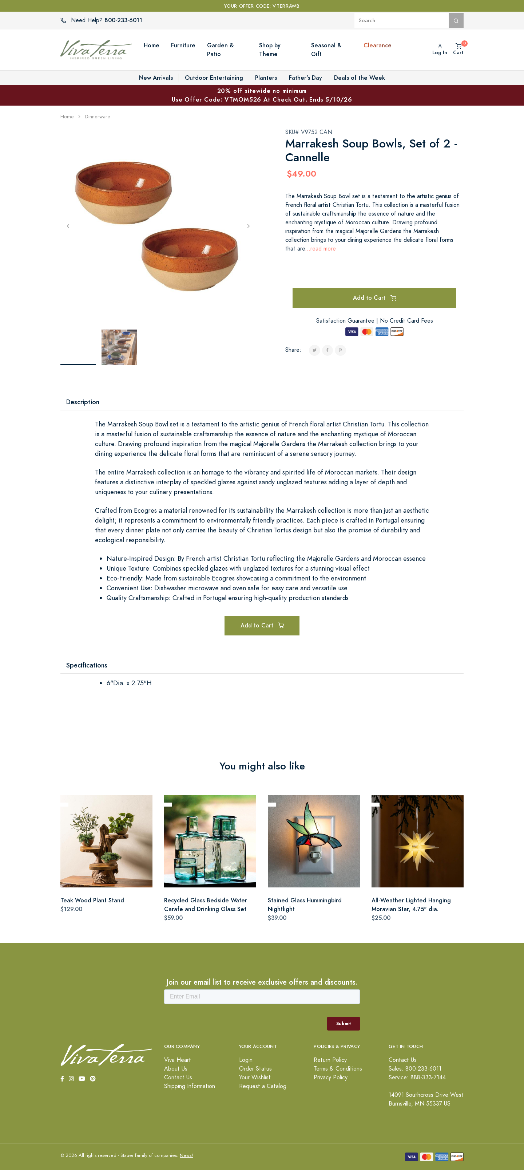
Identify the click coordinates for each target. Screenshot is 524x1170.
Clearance (378, 45)
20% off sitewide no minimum (262, 95)
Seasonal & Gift (326, 49)
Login (246, 1060)
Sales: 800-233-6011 (415, 1069)
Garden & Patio (220, 49)
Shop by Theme (270, 49)
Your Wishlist (255, 1078)
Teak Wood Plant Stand (92, 900)
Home (151, 45)
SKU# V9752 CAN (308, 132)
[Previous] (68, 225)
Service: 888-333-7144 (417, 1078)
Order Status (255, 1069)
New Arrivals (156, 78)
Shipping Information (189, 1086)
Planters (266, 78)
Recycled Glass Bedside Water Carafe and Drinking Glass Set (205, 904)
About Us (175, 1069)
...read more (320, 249)
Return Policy (330, 1060)
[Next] (248, 225)
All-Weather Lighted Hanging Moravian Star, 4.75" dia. (411, 904)
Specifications (86, 665)
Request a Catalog (262, 1086)
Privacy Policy (331, 1078)
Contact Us (178, 1078)
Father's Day (305, 78)
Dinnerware (97, 116)
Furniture (183, 45)
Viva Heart (177, 1060)
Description (82, 401)
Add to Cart (374, 298)
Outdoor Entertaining (214, 78)
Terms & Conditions (338, 1069)
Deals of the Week (359, 78)
